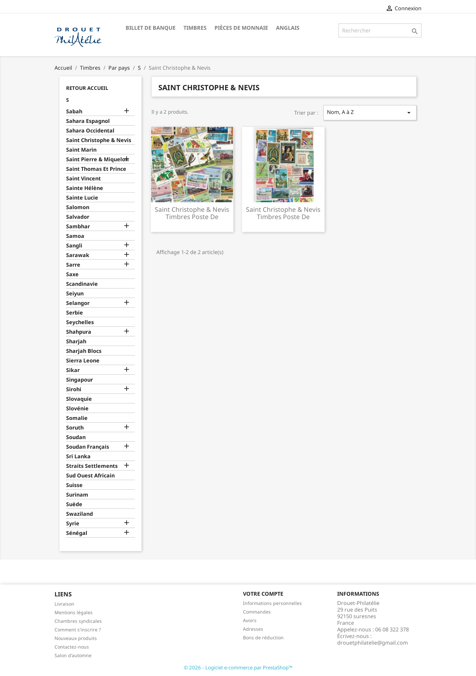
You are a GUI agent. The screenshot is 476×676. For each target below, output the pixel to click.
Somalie (77, 418)
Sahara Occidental (90, 130)
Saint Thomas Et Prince (96, 169)
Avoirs (250, 620)
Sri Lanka (78, 456)
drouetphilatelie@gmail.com (372, 642)
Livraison (64, 604)
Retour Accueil (87, 88)
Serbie (74, 312)
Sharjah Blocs (83, 351)
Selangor (78, 303)
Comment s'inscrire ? (78, 629)
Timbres (195, 27)
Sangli (74, 245)
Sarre (73, 264)
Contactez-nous (72, 647)
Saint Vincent (83, 178)
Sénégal (76, 533)
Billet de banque (151, 27)
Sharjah (76, 341)
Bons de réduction (263, 637)
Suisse (74, 485)
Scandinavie (82, 284)
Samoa (75, 236)
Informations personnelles (272, 603)
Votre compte (263, 593)
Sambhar (78, 226)
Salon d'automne (73, 655)
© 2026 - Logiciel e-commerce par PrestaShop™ (238, 667)
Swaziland (79, 513)
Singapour (79, 379)
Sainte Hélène (84, 188)
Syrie (72, 523)
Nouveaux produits (76, 638)
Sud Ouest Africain (90, 475)
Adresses (253, 629)
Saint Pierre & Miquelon (97, 159)
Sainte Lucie (82, 197)
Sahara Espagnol (88, 121)
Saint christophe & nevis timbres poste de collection (192, 216)
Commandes (257, 612)
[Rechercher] (379, 30)
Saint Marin (81, 149)
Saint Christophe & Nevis (98, 140)
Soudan (76, 437)
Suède (74, 504)
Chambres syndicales (78, 621)
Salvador (77, 216)
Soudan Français (87, 446)
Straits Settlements (92, 466)
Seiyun (75, 293)
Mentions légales (74, 612)
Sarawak (77, 255)
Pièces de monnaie (241, 27)
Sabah (74, 111)
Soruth (75, 427)
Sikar (73, 370)
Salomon (77, 207)
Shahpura (78, 331)
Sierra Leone (82, 360)
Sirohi (73, 389)
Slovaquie (79, 398)
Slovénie (77, 408)
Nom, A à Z (370, 112)
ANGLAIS (287, 27)
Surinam (77, 494)
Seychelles (80, 322)
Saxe (72, 274)
